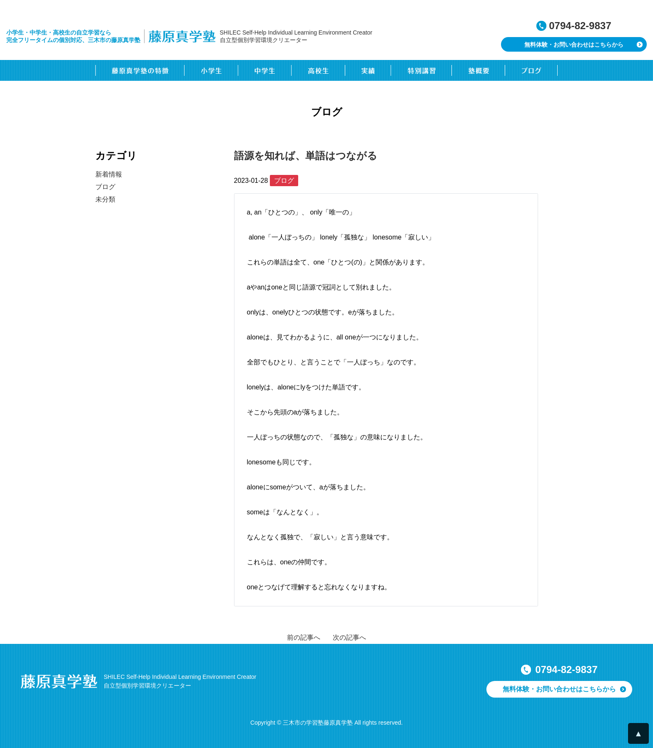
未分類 (105, 199)
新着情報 (108, 174)
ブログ (105, 186)
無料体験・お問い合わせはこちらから (573, 44)
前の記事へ (303, 637)
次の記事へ (349, 637)
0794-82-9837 (580, 26)
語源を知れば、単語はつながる (305, 155)
